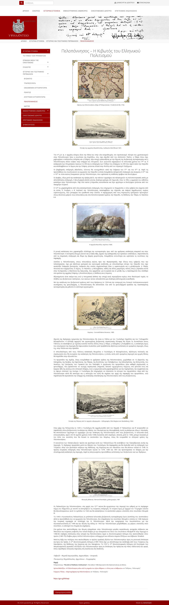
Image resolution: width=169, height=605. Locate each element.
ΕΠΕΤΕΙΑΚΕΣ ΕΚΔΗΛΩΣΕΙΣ (126, 11)
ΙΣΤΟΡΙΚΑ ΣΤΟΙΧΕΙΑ (51, 11)
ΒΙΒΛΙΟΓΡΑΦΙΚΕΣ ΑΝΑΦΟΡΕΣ (75, 11)
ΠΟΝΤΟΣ (27, 92)
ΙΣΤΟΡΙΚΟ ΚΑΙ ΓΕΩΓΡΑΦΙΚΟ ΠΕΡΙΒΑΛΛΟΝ (35, 73)
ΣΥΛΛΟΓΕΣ (35, 67)
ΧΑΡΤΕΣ (27, 106)
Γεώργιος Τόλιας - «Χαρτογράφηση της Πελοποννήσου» (72, 572)
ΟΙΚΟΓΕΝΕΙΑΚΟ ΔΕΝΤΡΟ (101, 11)
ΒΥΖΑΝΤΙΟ (28, 79)
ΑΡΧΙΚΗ (26, 11)
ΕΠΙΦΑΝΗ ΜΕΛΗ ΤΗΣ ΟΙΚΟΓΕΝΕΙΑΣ (35, 61)
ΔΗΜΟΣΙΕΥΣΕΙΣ (29, 21)
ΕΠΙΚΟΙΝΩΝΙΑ (143, 2)
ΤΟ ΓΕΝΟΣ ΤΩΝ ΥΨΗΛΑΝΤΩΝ (34, 56)
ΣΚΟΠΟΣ (36, 11)
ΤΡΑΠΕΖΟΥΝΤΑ (30, 83)
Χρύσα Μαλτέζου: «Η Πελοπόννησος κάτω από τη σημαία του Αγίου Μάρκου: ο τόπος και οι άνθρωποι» (88, 568)
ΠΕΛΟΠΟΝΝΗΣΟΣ (31, 101)
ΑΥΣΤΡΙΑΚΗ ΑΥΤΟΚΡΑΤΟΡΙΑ (34, 97)
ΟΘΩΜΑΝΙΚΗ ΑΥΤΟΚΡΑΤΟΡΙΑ (35, 88)
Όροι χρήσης (84, 603)
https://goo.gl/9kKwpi (61, 578)
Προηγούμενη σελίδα (63, 592)
